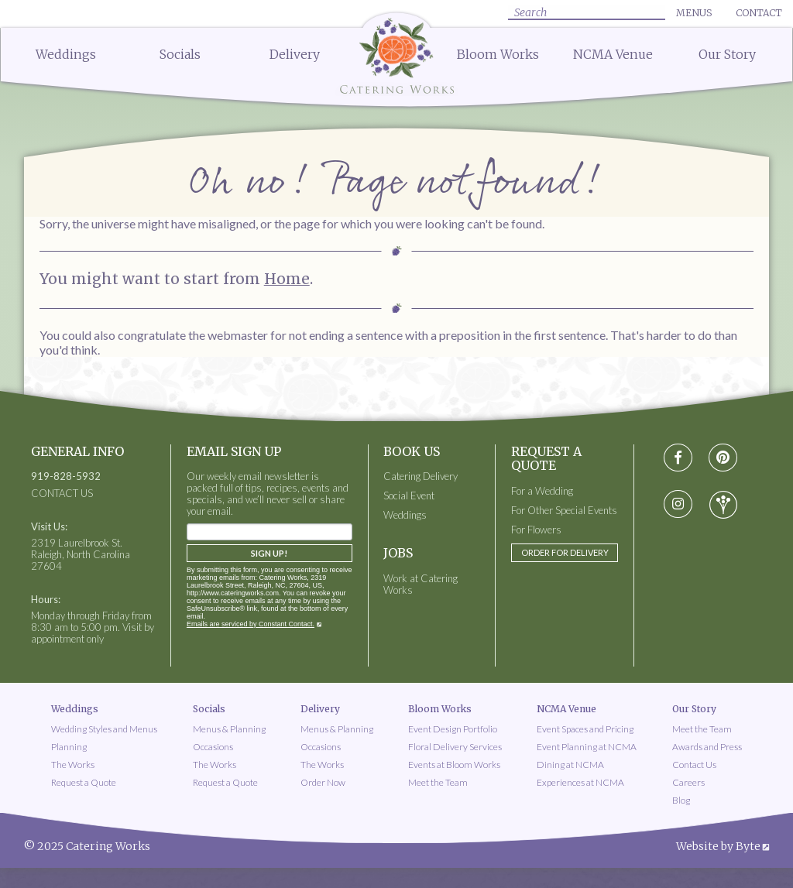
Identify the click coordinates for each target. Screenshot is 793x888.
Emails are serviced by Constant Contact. (250, 624)
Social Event (408, 496)
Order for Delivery (565, 552)
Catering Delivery (420, 476)
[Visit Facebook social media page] (678, 457)
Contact (759, 13)
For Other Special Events (564, 510)
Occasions (213, 747)
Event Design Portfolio (452, 729)
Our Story (727, 54)
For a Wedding (542, 491)
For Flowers (536, 530)
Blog (681, 800)
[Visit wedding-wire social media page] (723, 505)
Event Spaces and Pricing (585, 729)
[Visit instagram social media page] (678, 505)
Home (287, 278)
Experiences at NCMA (580, 782)
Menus (694, 13)
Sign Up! (269, 553)
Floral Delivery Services (455, 747)
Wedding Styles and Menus (104, 729)
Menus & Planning (229, 729)
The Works (72, 764)
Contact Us (694, 764)
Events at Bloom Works (454, 764)
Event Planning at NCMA (587, 747)
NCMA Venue (613, 54)
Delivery (294, 54)
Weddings (66, 54)
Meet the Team (438, 782)
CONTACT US (62, 493)
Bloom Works (498, 54)
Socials (180, 54)
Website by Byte (718, 846)
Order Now (322, 782)
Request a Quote (83, 782)
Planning (69, 747)
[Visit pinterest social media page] (723, 457)
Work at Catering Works (420, 584)
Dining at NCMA (570, 764)
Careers (688, 782)
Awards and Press (707, 747)
